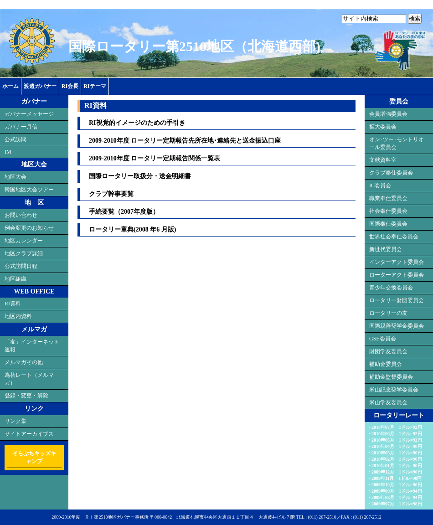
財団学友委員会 (388, 351)
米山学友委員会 (388, 402)
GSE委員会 (382, 338)
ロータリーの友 (388, 313)
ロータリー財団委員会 (396, 300)
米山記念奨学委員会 (393, 389)
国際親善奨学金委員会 (396, 326)
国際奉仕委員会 (388, 224)
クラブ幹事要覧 (111, 193)
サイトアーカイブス (29, 434)
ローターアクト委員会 (396, 275)
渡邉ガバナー (40, 86)
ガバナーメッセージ (29, 114)
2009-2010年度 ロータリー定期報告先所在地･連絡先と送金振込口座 (185, 140)
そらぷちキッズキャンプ (34, 457)
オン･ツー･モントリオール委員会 (396, 143)
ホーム (10, 86)
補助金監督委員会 (391, 377)
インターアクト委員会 (396, 262)
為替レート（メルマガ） (29, 379)
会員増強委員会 (388, 114)
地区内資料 (18, 316)
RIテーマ (94, 86)
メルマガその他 (24, 362)
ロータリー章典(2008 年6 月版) (132, 229)
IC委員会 (380, 185)
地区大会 (15, 177)
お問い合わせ (21, 215)
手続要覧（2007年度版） (124, 211)
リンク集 (15, 421)
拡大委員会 (383, 127)
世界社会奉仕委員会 (393, 236)
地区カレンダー (24, 240)
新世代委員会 (385, 249)
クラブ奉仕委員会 (391, 173)
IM (8, 152)
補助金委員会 (385, 364)
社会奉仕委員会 (388, 211)
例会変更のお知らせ (29, 228)
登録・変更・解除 (26, 395)
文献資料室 (383, 160)
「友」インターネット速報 (32, 346)
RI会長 (70, 86)
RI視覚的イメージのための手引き (137, 122)
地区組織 (15, 279)
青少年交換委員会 (391, 287)
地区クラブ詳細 (24, 253)
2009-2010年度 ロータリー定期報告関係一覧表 (154, 158)
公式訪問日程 (21, 266)
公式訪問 (15, 139)
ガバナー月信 (21, 127)
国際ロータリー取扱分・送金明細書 (140, 176)
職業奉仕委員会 (388, 198)
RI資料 (13, 303)
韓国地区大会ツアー (29, 189)
